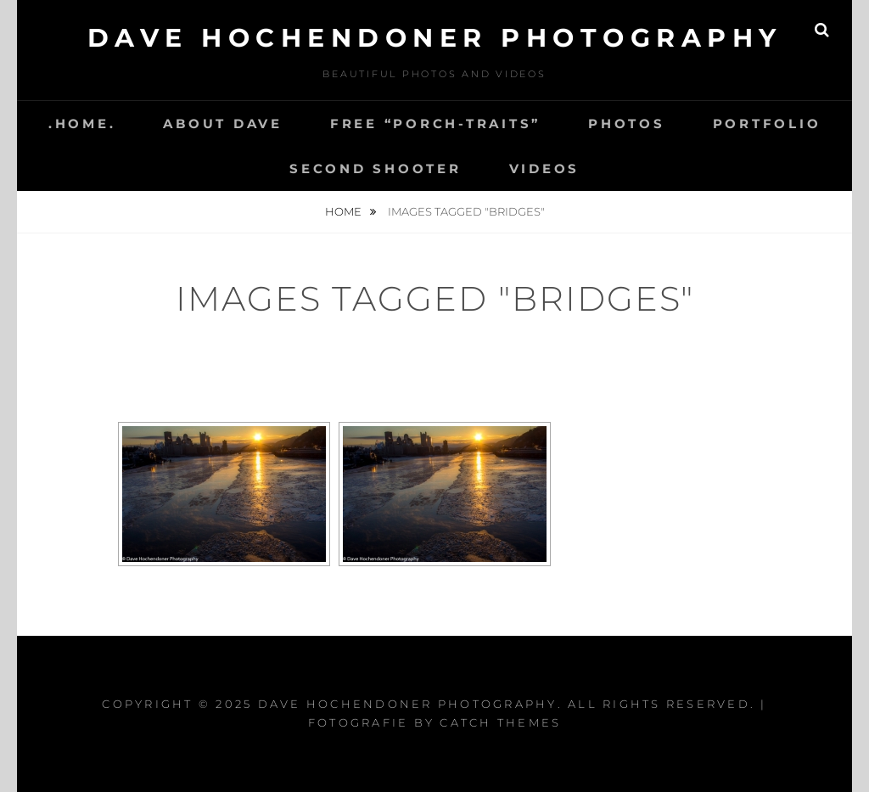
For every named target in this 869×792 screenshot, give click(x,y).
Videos (544, 168)
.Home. (82, 123)
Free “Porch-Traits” (435, 123)
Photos (626, 123)
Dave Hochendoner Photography (434, 37)
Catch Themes (500, 722)
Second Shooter (375, 168)
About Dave (223, 123)
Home (344, 211)
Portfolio (767, 123)
